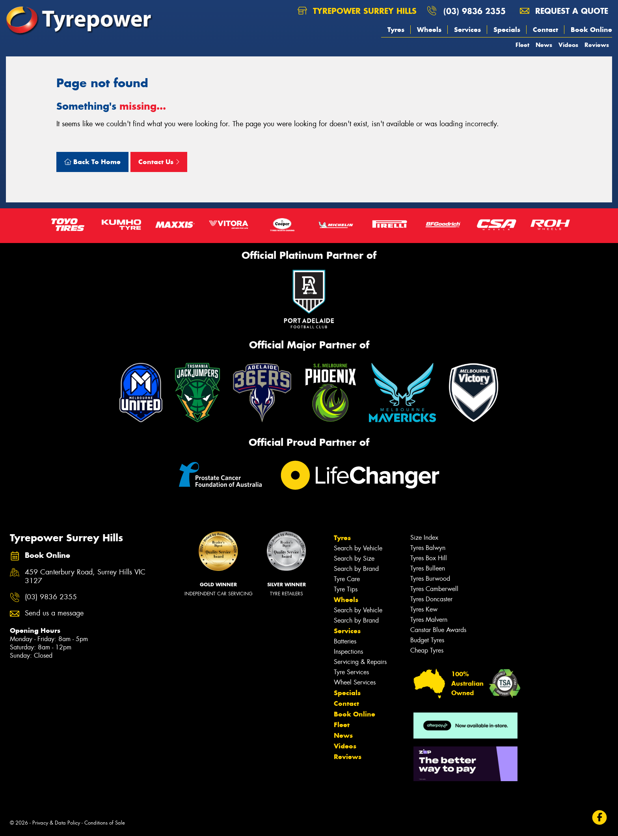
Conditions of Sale (104, 822)
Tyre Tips (345, 589)
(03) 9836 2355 (474, 11)
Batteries (345, 641)
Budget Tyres (427, 640)
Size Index (424, 537)
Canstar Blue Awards (438, 630)
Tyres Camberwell (434, 589)
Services (467, 29)
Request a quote (564, 11)
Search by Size (354, 558)
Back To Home (92, 161)
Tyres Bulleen (427, 568)
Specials (506, 29)
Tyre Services (351, 672)
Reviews (596, 45)
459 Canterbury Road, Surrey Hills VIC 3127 (85, 577)
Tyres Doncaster (431, 599)
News (544, 45)
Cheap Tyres (426, 650)
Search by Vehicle (358, 548)
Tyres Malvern (428, 619)
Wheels (429, 29)
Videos (568, 45)
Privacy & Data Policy (56, 822)
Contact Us (158, 161)
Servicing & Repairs (360, 662)
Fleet (522, 45)
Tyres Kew (423, 609)
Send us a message (54, 613)
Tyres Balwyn (427, 548)
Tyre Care (347, 579)
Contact (545, 29)
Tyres (395, 29)
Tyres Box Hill (428, 558)
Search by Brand (356, 569)
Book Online (591, 29)
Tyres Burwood (430, 578)
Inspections (348, 651)
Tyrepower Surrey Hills (357, 11)
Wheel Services (355, 682)
